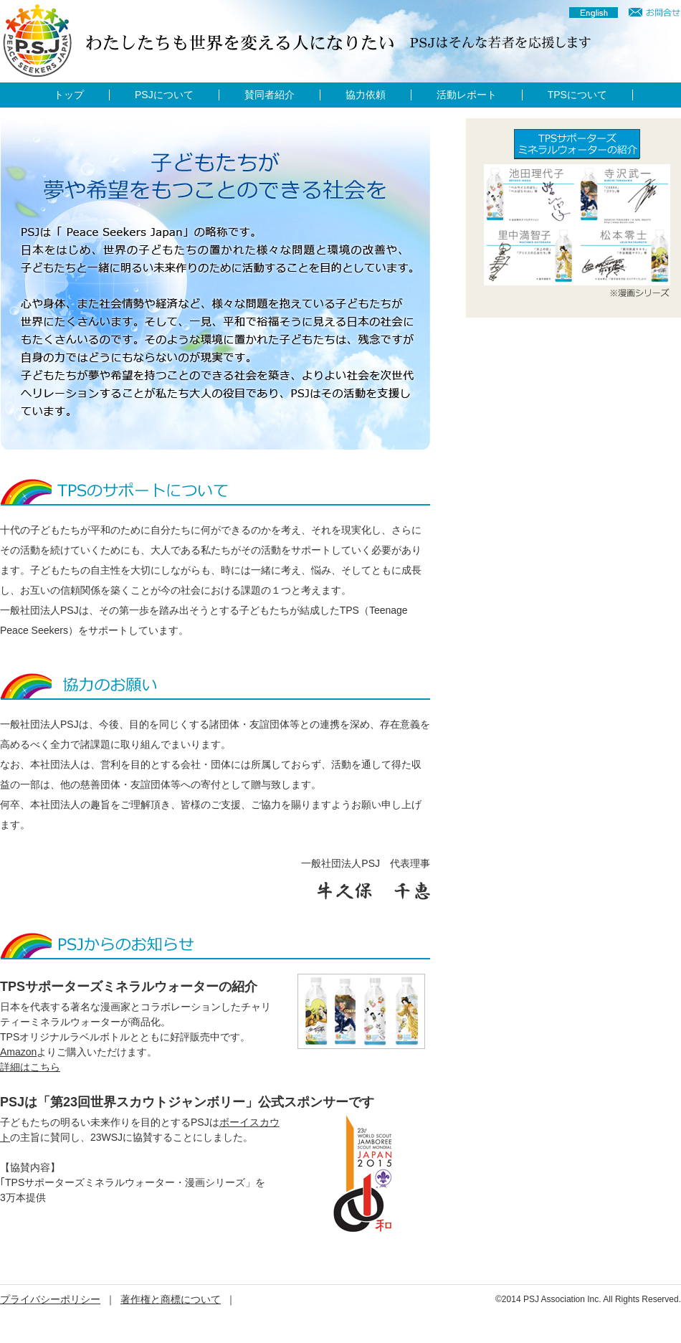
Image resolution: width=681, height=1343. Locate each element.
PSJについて (164, 95)
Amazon (18, 1052)
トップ (69, 95)
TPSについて (577, 95)
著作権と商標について (170, 1299)
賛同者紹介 (269, 95)
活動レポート (467, 95)
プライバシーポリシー (50, 1299)
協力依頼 (366, 95)
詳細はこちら (30, 1067)
